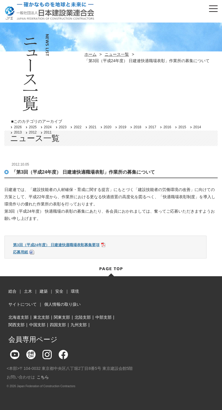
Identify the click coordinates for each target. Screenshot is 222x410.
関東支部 (62, 317)
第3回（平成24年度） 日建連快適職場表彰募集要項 (56, 245)
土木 (28, 291)
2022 (78, 127)
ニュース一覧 (117, 54)
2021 (93, 127)
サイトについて (22, 304)
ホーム (90, 54)
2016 (167, 127)
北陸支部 (83, 317)
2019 (122, 127)
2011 (48, 132)
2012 (33, 132)
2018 (137, 127)
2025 (33, 127)
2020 (108, 127)
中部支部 (103, 317)
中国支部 (37, 324)
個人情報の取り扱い (62, 304)
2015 (182, 127)
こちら (43, 377)
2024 (48, 127)
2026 (18, 127)
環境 (75, 291)
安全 (59, 291)
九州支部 (79, 324)
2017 (152, 127)
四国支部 (58, 324)
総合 (12, 291)
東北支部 (41, 317)
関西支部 (16, 324)
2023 (63, 127)
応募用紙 (20, 252)
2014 (197, 127)
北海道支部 (18, 317)
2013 (18, 132)
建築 (44, 291)
